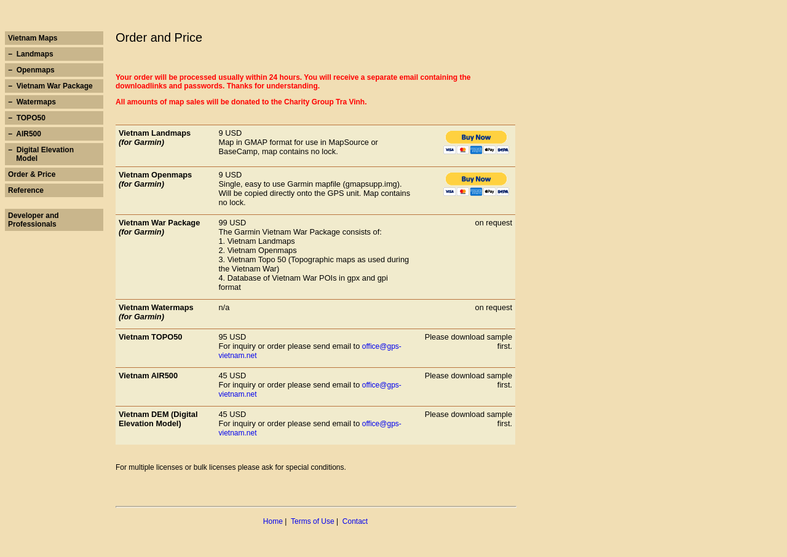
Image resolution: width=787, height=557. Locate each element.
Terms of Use (312, 521)
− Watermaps (32, 102)
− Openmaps (31, 70)
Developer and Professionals (33, 219)
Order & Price (31, 174)
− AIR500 (24, 134)
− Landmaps (30, 54)
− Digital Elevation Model (41, 154)
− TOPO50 (26, 118)
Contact (355, 521)
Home (273, 521)
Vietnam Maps (32, 38)
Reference (26, 190)
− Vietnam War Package (50, 86)
